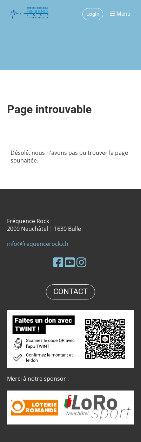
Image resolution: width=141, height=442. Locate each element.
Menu (120, 14)
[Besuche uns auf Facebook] (58, 262)
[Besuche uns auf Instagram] (81, 262)
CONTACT (70, 291)
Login (92, 14)
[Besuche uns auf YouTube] (70, 262)
